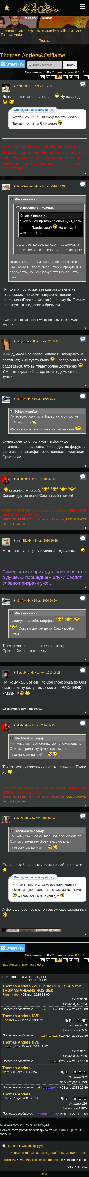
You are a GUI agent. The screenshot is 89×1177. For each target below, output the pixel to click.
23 (85, 1098)
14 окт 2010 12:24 (45, 398)
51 (53, 77)
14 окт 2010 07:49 (53, 186)
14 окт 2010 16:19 (46, 540)
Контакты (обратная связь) (30, 1153)
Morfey (21, 398)
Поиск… (45, 41)
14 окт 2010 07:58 (51, 341)
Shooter (8, 1020)
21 (74, 1098)
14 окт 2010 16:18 (43, 478)
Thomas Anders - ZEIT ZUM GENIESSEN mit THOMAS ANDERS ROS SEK (41, 988)
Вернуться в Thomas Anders (23, 964)
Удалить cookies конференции (41, 1159)
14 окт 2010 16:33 (43, 725)
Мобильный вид (63, 1153)
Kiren (54, 1061)
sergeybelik (49, 1087)
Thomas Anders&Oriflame (32, 55)
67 (86, 77)
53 (65, 77)
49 (42, 77)
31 (85, 1072)
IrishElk (21, 540)
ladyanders (23, 341)
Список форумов (31, 31)
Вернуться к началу (85, 173)
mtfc (5, 1098)
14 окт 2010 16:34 (43, 818)
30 (80, 1072)
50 (47, 77)
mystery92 (10, 1046)
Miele (19, 478)
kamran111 (49, 1035)
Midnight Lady (48, 1114)
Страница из (65, 72)
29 (74, 1072)
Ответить (12, 64)
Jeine (20, 818)
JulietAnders (25, 186)
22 (80, 1098)
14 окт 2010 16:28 (49, 672)
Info (44, 1174)
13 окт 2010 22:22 (42, 86)
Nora (5, 1072)
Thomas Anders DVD (21, 1016)
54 (70, 77)
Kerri (19, 86)
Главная (7, 31)
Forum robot (10, 994)
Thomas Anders (13, 35)
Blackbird (22, 672)
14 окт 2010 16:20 (45, 600)
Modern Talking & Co (63, 31)
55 (76, 77)
